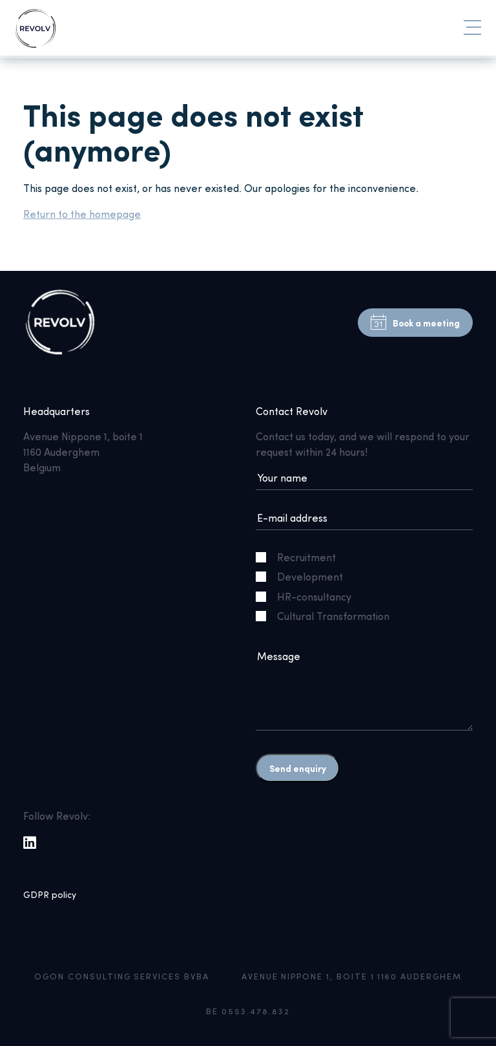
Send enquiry (297, 768)
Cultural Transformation (327, 616)
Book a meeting (415, 322)
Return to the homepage (82, 213)
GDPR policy (49, 894)
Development (304, 576)
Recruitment (301, 557)
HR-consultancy (308, 596)
